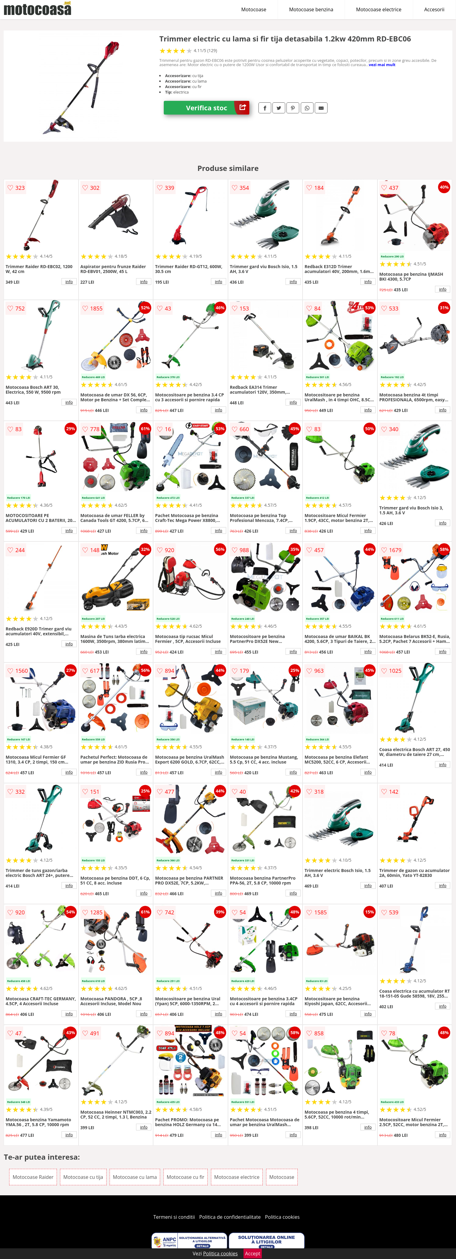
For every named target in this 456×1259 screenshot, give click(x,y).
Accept (252, 1253)
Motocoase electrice (379, 9)
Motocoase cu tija (83, 1177)
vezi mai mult (382, 64)
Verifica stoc (217, 108)
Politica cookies (282, 1217)
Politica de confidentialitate (230, 1217)
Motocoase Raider (32, 1177)
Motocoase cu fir (186, 1177)
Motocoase (253, 9)
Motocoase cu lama (135, 1177)
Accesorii (434, 9)
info (69, 281)
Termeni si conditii (174, 1217)
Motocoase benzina (311, 9)
